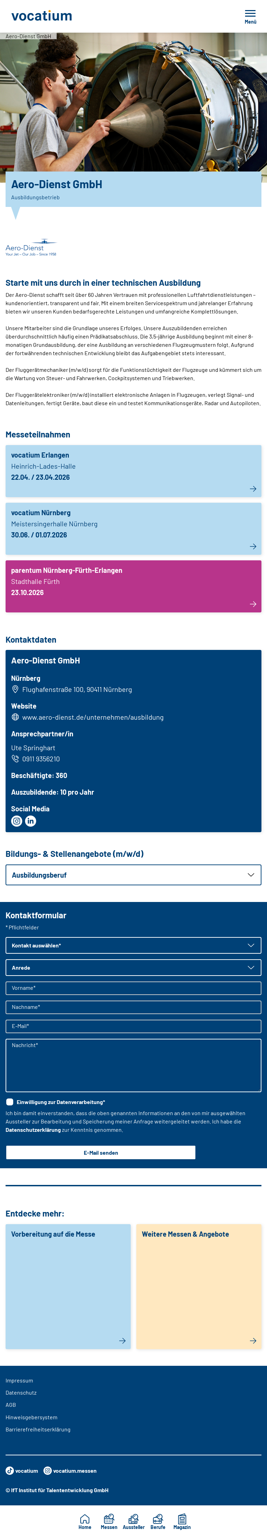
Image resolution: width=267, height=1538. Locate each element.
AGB (11, 1404)
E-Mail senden (101, 1152)
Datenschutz (21, 1392)
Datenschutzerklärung (33, 1129)
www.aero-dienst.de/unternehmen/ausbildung (93, 717)
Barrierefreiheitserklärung (38, 1429)
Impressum (19, 1380)
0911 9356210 (35, 758)
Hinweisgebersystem (31, 1417)
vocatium (22, 1470)
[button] (133, 875)
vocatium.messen (70, 1470)
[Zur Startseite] (57, 16)
